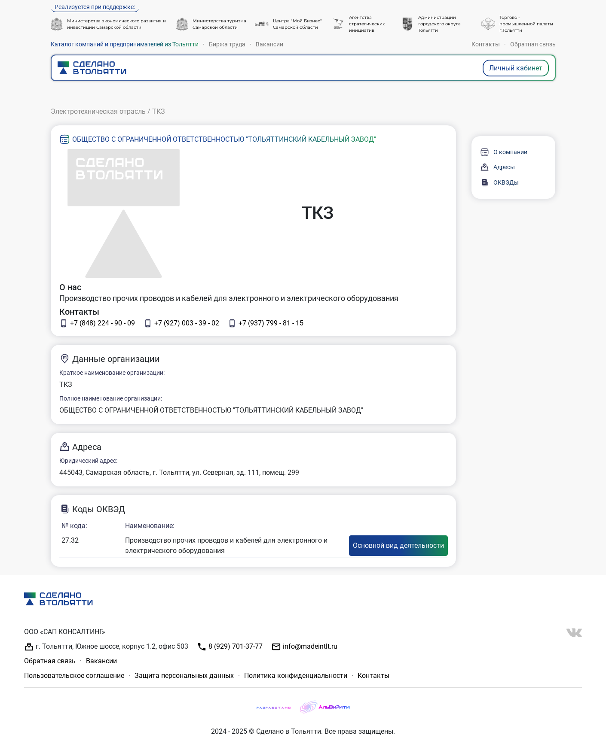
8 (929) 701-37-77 (230, 647)
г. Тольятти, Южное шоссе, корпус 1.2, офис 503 (106, 647)
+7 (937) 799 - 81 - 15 (265, 323)
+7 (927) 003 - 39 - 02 (181, 323)
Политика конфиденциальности (295, 675)
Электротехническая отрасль (98, 111)
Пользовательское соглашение (74, 675)
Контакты (485, 44)
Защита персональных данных (184, 675)
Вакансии (269, 44)
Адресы (497, 167)
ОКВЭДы (499, 182)
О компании (503, 152)
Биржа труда (227, 44)
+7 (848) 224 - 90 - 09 (97, 323)
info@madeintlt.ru (304, 647)
